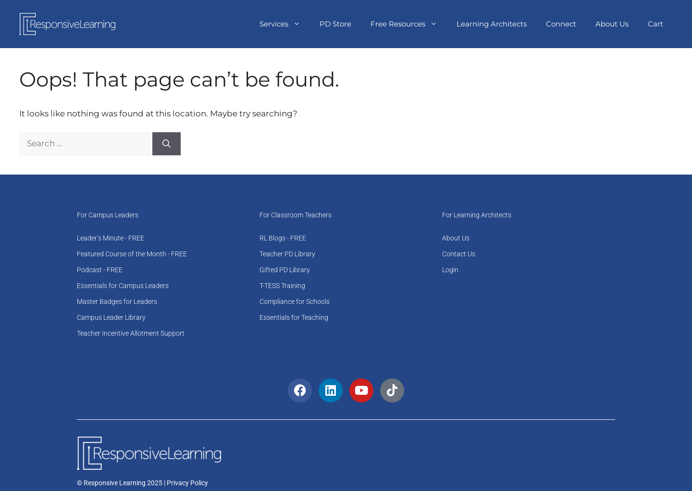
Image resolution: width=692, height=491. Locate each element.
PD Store (335, 23)
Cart (655, 23)
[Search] (166, 143)
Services (285, 24)
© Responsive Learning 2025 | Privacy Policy (142, 483)
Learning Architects (492, 23)
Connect (561, 23)
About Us (612, 23)
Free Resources (409, 24)
